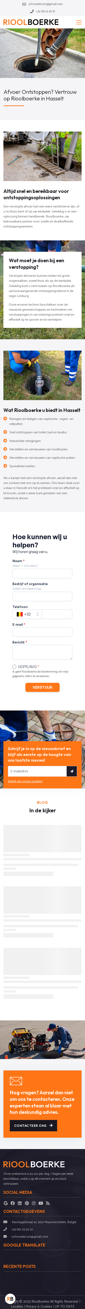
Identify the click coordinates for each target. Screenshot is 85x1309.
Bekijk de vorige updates (25, 781)
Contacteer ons (33, 1125)
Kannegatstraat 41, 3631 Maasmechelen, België (44, 1222)
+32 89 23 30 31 (22, 1229)
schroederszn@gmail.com (29, 1236)
